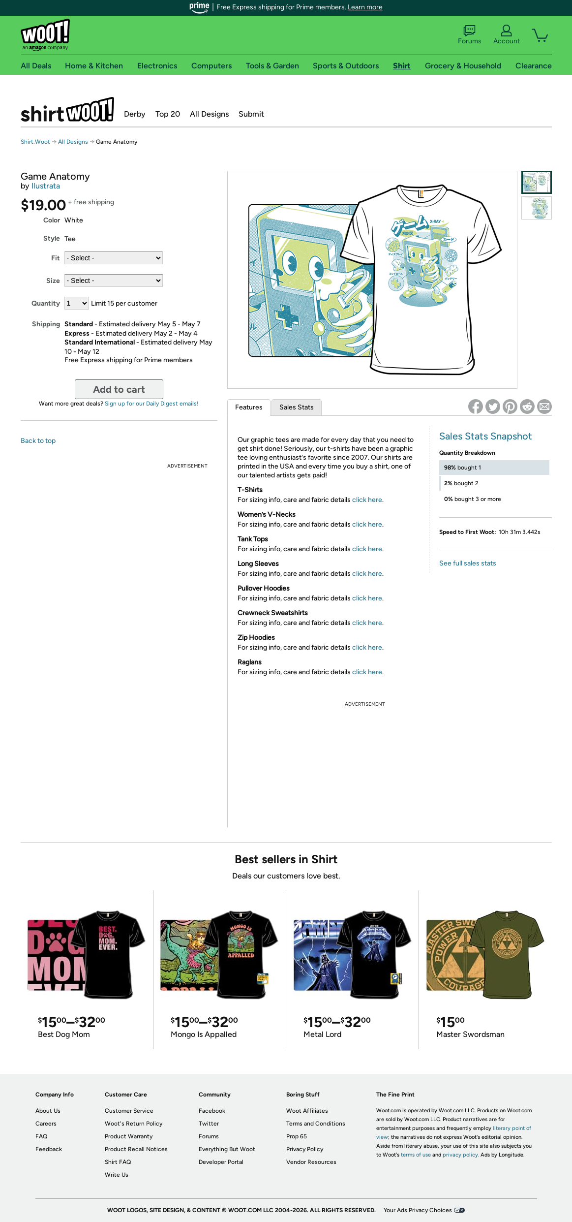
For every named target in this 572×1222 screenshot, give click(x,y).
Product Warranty (128, 1136)
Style (51, 238)
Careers (46, 1123)
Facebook (212, 1110)
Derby (135, 114)
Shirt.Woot (67, 109)
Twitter (209, 1123)
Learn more (365, 7)
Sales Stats (296, 407)
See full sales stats (467, 563)
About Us (47, 1110)
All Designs (209, 114)
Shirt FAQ (118, 1162)
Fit (55, 258)
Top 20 (167, 114)
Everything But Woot (227, 1149)
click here (367, 500)
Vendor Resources (311, 1162)
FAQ (41, 1136)
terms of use (416, 1155)
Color (51, 220)
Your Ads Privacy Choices (418, 1210)
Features (249, 407)
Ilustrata (45, 185)
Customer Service (129, 1110)
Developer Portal (221, 1162)
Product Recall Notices (136, 1149)
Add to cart (119, 389)
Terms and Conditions (315, 1123)
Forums (470, 35)
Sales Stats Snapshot (485, 436)
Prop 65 (296, 1136)
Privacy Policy (304, 1149)
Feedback (48, 1149)
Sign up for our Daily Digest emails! (152, 403)
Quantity (45, 303)
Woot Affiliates (307, 1110)
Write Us (116, 1174)
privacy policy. (461, 1155)
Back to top (38, 441)
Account (506, 35)
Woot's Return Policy (133, 1123)
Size (53, 281)
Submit (251, 114)
